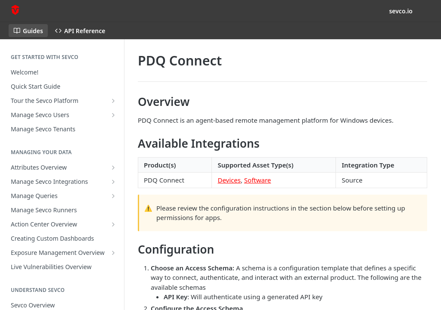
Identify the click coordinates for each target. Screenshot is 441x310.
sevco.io (401, 11)
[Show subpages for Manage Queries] (113, 195)
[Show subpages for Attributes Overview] (113, 167)
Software (257, 180)
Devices (228, 180)
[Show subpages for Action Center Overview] (113, 224)
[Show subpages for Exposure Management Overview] (113, 252)
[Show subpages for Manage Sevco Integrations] (113, 181)
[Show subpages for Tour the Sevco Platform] (113, 100)
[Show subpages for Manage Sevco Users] (113, 115)
